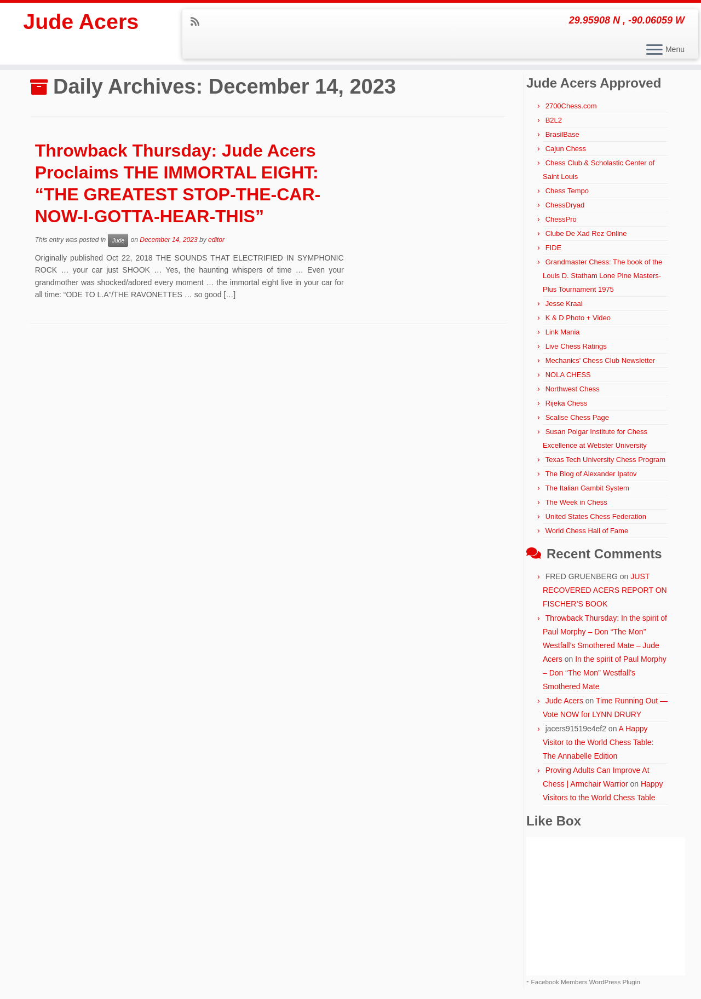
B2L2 (553, 120)
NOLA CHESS (568, 375)
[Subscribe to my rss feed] (198, 21)
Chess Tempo (567, 191)
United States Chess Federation (595, 516)
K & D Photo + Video (578, 318)
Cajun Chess (565, 149)
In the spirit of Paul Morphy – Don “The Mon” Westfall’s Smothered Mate (604, 673)
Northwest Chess (572, 389)
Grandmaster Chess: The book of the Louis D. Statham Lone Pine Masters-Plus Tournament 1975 (602, 275)
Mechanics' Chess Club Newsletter (600, 360)
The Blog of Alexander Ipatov (591, 474)
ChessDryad (565, 205)
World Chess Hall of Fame (586, 531)
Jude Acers (81, 22)
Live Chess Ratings (576, 346)
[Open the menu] (654, 50)
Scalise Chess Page (577, 417)
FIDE (553, 248)
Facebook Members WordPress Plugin (585, 981)
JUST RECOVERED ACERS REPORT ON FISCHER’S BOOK (605, 590)
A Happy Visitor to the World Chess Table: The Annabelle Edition (598, 742)
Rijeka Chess (566, 403)
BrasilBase (562, 134)
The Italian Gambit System (587, 488)
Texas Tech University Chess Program (605, 459)
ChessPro (561, 219)
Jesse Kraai (564, 303)
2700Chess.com (571, 106)
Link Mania (562, 332)
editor (216, 240)
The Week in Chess (576, 502)
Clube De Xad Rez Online (586, 233)
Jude (118, 240)
